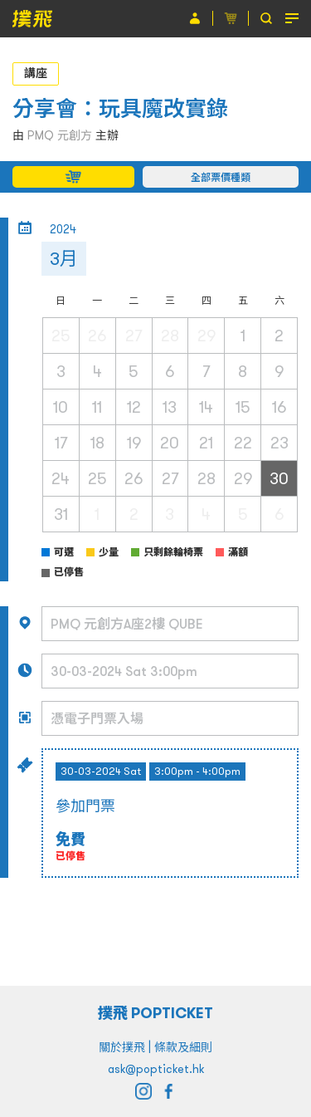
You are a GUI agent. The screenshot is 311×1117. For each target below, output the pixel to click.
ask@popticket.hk (156, 1068)
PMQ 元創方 (59, 135)
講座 (35, 73)
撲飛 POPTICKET (155, 1012)
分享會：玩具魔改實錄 (120, 108)
